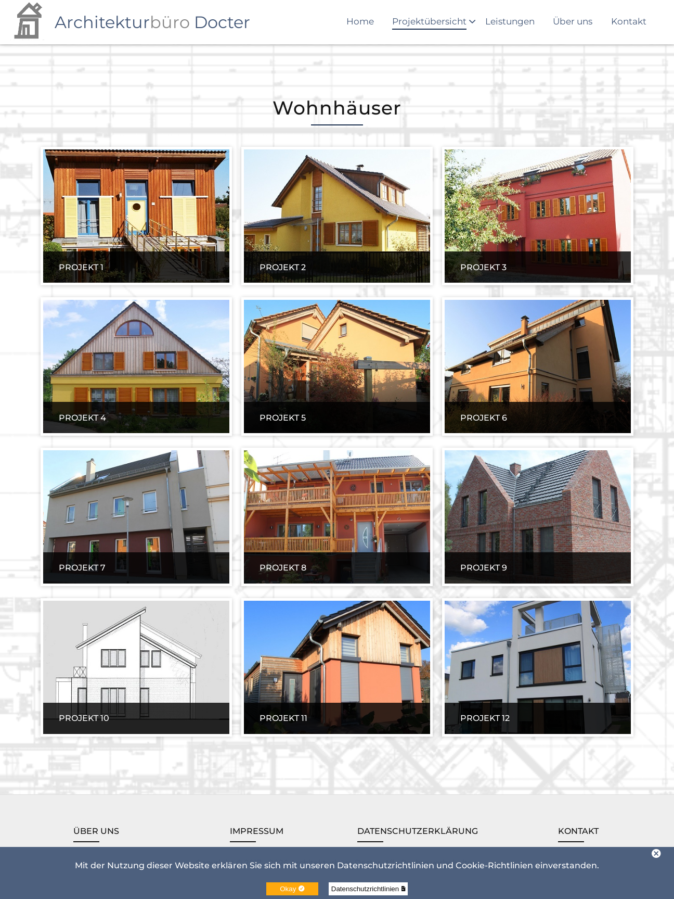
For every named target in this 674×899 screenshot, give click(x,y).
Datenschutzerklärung (417, 831)
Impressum (256, 831)
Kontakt (628, 21)
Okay (292, 889)
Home (360, 21)
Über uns (572, 21)
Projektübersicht (429, 21)
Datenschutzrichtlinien (368, 889)
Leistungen (510, 21)
